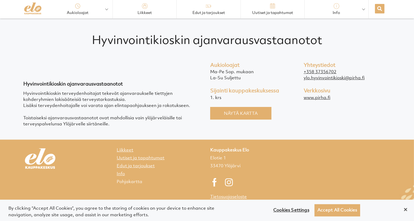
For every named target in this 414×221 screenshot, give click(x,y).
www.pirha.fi (317, 97)
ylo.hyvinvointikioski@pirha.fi (334, 78)
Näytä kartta (241, 113)
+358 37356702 (320, 72)
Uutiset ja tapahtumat (140, 158)
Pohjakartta (129, 181)
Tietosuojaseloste (228, 196)
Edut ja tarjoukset (136, 166)
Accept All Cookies (337, 212)
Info (121, 173)
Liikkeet (125, 150)
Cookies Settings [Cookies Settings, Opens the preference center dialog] (291, 212)
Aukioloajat (77, 9)
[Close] (405, 211)
